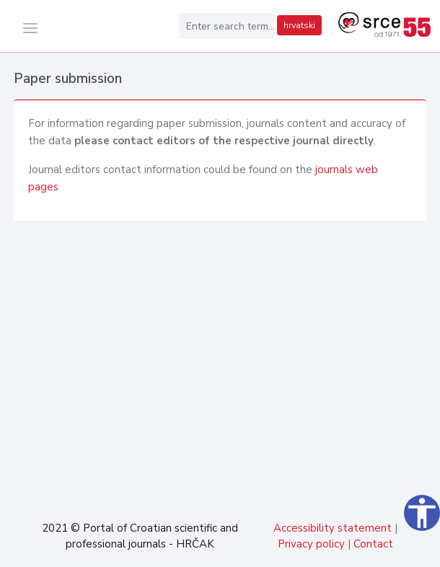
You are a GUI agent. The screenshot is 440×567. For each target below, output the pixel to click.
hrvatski (299, 25)
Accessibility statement (332, 528)
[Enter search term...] (226, 26)
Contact (373, 544)
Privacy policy (311, 544)
